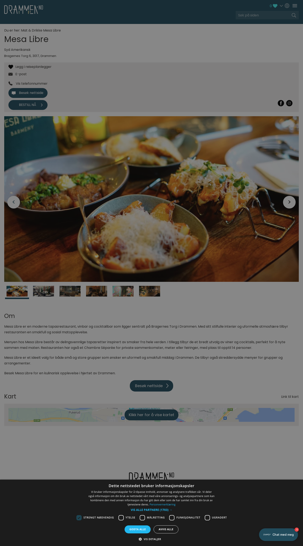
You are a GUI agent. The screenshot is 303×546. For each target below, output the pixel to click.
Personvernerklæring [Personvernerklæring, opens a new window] (162, 504)
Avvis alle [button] (166, 529)
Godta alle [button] (137, 529)
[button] (151, 509)
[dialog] (151, 513)
